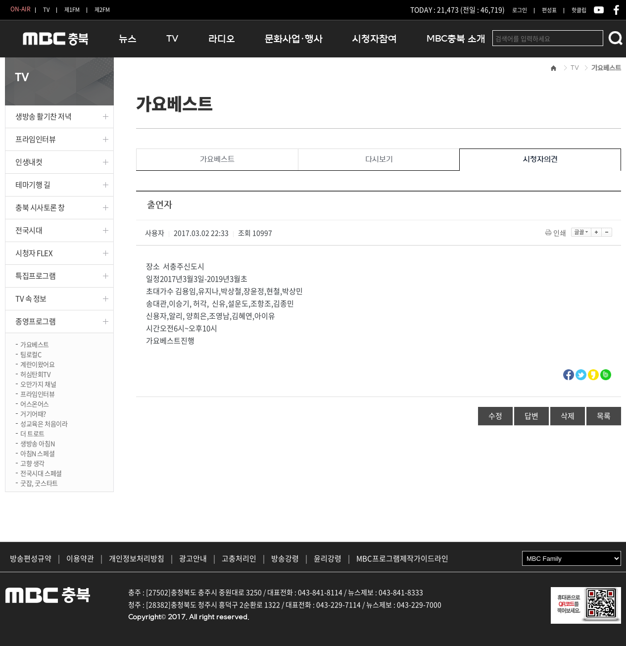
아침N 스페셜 (37, 452)
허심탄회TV (35, 373)
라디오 (221, 39)
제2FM (102, 9)
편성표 (549, 10)
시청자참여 (374, 39)
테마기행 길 (32, 184)
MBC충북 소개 (456, 39)
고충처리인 (239, 558)
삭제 (568, 415)
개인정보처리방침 (136, 558)
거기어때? (33, 413)
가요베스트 (34, 344)
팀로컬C (30, 353)
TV (46, 9)
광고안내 (193, 558)
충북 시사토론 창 (40, 207)
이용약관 (80, 558)
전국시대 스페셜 (41, 472)
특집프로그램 (35, 275)
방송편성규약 (30, 558)
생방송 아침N (37, 443)
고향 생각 (32, 462)
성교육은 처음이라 (44, 423)
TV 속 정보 (31, 298)
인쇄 (556, 233)
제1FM (72, 9)
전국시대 (28, 230)
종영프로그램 (35, 321)
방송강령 (285, 558)
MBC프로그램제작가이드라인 (402, 558)
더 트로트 (32, 433)
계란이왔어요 (37, 363)
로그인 (519, 10)
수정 (495, 415)
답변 (531, 415)
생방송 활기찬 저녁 (43, 116)
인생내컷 (28, 161)
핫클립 (579, 10)
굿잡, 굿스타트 (39, 482)
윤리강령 (327, 558)
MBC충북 (54, 43)
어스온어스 (34, 403)
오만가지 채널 (38, 383)
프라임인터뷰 (35, 139)
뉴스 (128, 39)
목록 (604, 415)
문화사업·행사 (294, 39)
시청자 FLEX (33, 253)
